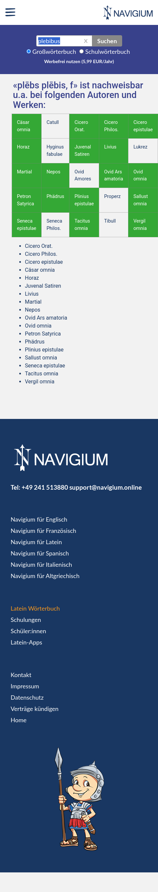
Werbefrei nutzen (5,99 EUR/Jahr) (79, 61)
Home (19, 720)
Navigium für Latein (36, 541)
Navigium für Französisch (43, 530)
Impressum (25, 686)
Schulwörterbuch (107, 51)
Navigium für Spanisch (40, 553)
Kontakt (21, 674)
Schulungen (26, 619)
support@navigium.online (105, 487)
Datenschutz (27, 697)
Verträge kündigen (34, 708)
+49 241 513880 (45, 487)
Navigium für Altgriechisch (45, 575)
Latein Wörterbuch (35, 608)
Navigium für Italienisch (41, 564)
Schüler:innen (28, 631)
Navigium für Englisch (39, 519)
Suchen (107, 41)
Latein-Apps (26, 642)
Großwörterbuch (54, 51)
